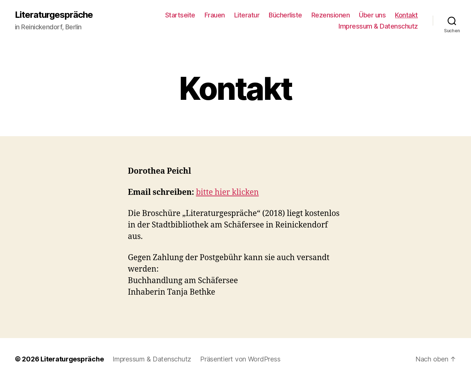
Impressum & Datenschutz (378, 26)
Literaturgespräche (54, 14)
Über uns (372, 15)
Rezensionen (330, 15)
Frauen (215, 15)
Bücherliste (285, 15)
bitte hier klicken (227, 192)
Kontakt (406, 15)
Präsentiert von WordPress (240, 359)
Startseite (180, 15)
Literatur (247, 15)
